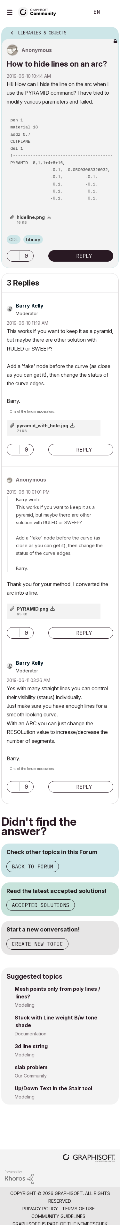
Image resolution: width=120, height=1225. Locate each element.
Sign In (109, 12)
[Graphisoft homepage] (89, 1158)
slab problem (31, 1067)
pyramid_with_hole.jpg (42, 425)
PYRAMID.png (32, 609)
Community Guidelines (58, 1216)
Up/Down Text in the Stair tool (53, 1088)
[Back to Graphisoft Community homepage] (39, 11)
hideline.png (31, 217)
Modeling (25, 1005)
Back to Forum (32, 866)
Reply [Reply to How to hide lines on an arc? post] (84, 256)
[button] (13, 255)
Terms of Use (78, 1208)
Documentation (30, 1033)
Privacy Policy (40, 1208)
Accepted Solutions (40, 905)
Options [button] (110, 31)
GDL (13, 239)
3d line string (31, 1046)
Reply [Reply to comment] (84, 449)
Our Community (31, 1075)
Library (33, 239)
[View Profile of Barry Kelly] (30, 305)
